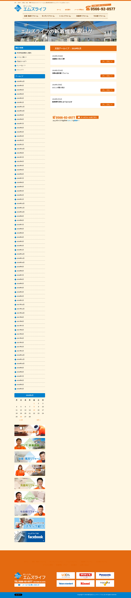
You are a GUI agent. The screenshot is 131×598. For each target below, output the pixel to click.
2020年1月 (20, 199)
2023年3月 (20, 98)
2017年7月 (20, 325)
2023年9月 (20, 90)
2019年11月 (20, 208)
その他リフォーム (101, 561)
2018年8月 (20, 271)
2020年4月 (20, 186)
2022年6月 (20, 128)
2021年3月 (20, 165)
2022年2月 (20, 140)
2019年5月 (20, 233)
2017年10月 (20, 313)
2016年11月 (20, 359)
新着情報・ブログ (62, 565)
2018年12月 (20, 254)
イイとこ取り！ (22, 57)
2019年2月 (20, 245)
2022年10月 (20, 111)
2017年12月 (20, 304)
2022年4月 (20, 132)
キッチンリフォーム (56, 561)
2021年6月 (20, 161)
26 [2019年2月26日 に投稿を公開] (21, 417)
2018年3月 (20, 292)
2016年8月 (20, 372)
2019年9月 (20, 216)
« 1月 (21, 420)
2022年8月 (20, 119)
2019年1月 (20, 250)
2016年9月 (20, 368)
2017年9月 (20, 317)
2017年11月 (20, 309)
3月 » (38, 420)
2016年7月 (20, 376)
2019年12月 (20, 203)
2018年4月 (20, 287)
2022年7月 (20, 123)
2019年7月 (20, 224)
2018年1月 (20, 300)
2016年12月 (20, 355)
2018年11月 (20, 258)
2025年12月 (20, 81)
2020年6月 (20, 182)
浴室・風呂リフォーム (39, 561)
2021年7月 (20, 157)
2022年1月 (20, 144)
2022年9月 (20, 115)
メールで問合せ (79, 9)
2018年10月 (20, 262)
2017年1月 (20, 351)
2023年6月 (20, 94)
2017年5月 (20, 334)
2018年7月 (20, 275)
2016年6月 (20, 380)
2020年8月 (20, 174)
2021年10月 (20, 149)
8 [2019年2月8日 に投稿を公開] (34, 407)
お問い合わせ (84, 565)
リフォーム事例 (48, 565)
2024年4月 (20, 85)
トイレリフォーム (71, 561)
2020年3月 (20, 191)
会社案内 (67, 9)
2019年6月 (20, 229)
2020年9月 (20, 170)
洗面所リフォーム (86, 561)
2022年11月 (20, 106)
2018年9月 (20, 266)
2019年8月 (20, 220)
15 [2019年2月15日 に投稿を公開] (34, 410)
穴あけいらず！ (22, 61)
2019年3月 (20, 241)
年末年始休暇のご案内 (24, 53)
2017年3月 (20, 342)
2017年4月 (20, 338)
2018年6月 (20, 279)
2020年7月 (20, 178)
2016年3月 (20, 389)
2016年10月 (20, 363)
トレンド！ (20, 70)
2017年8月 (20, 321)
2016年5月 (20, 384)
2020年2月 (20, 195)
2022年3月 (20, 136)
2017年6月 (20, 330)
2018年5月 (20, 283)
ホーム (59, 9)
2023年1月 (20, 102)
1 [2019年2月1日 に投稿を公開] (34, 403)
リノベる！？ (21, 65)
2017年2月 (20, 346)
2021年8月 (20, 153)
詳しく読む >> (107, 61)
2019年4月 (20, 237)
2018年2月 (20, 296)
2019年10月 (20, 212)
